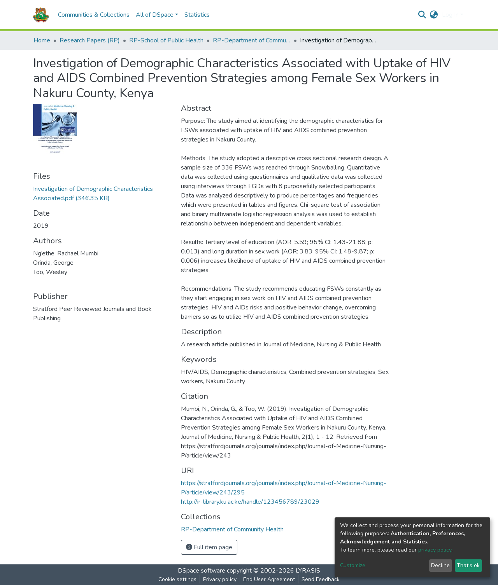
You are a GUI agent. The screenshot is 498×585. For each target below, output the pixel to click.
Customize (352, 565)
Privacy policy (220, 579)
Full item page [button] (209, 547)
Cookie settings (177, 579)
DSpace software (201, 570)
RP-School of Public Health (166, 40)
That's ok (468, 565)
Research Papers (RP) (90, 40)
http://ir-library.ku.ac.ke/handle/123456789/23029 (250, 502)
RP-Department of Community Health (252, 40)
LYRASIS (308, 570)
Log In (450, 14)
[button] (434, 14)
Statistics (197, 14)
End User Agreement (269, 579)
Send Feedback (321, 579)
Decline (440, 565)
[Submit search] (422, 15)
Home (41, 40)
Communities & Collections (94, 14)
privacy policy (434, 550)
